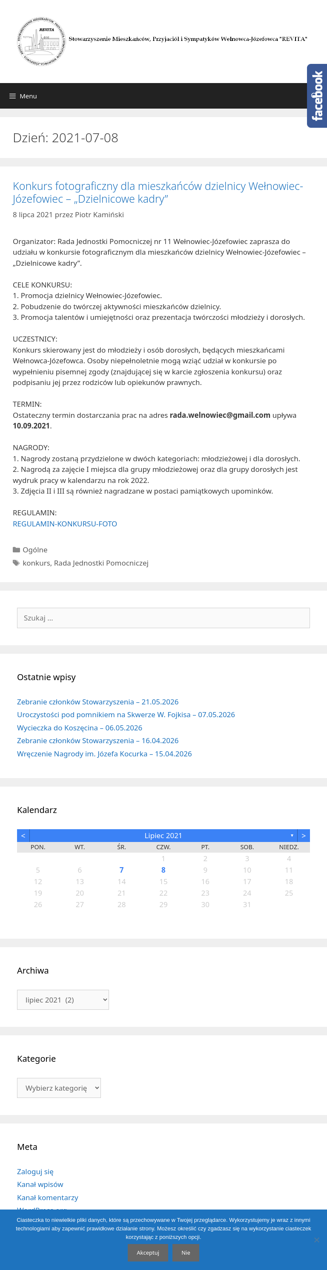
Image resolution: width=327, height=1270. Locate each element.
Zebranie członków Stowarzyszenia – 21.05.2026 (97, 702)
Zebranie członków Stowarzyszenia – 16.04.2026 (97, 740)
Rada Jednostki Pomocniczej (101, 563)
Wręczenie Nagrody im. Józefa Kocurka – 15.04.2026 (104, 754)
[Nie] (316, 1240)
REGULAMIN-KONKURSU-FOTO (65, 524)
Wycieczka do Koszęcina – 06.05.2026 (79, 728)
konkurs (36, 563)
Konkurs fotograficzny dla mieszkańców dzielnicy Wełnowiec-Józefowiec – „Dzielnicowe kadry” (158, 192)
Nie (185, 1252)
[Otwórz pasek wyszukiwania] (314, 96)
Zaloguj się (35, 1171)
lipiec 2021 (163, 835)
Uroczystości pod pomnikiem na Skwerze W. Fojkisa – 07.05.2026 (126, 714)
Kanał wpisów (40, 1184)
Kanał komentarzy (47, 1197)
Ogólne (35, 550)
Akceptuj (148, 1252)
